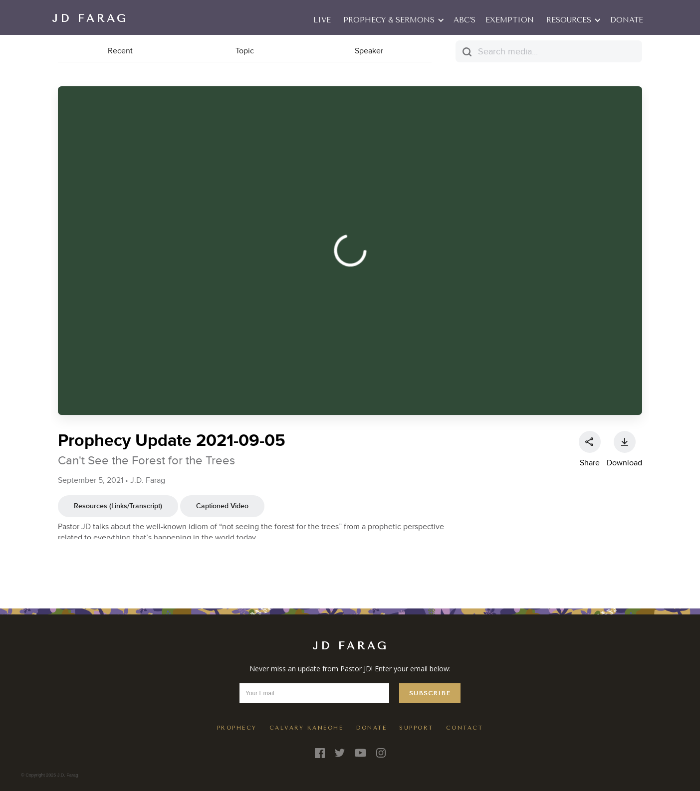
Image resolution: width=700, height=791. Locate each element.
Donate (626, 19)
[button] (392, 20)
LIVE (322, 19)
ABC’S (464, 19)
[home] (90, 17)
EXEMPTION (509, 19)
